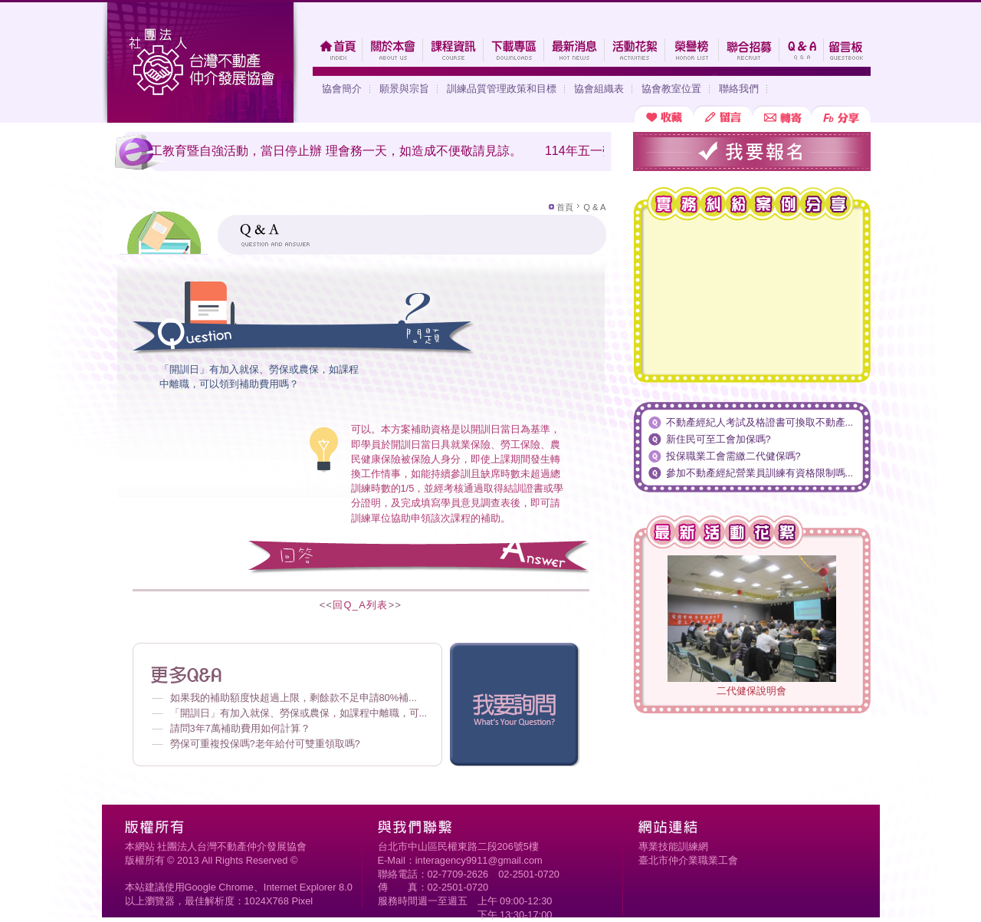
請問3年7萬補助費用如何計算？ (240, 728)
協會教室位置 (671, 88)
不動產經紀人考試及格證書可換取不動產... (760, 422)
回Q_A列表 (360, 605)
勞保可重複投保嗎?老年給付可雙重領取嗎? (265, 743)
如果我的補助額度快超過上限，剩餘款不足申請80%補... (293, 697)
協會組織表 (599, 88)
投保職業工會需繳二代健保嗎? (733, 456)
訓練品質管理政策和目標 (501, 88)
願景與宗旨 (404, 88)
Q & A (594, 207)
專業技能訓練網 (673, 846)
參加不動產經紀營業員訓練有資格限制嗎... (760, 473)
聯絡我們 (739, 88)
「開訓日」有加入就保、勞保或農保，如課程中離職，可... (299, 713)
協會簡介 (342, 88)
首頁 (564, 207)
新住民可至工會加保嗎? (718, 439)
